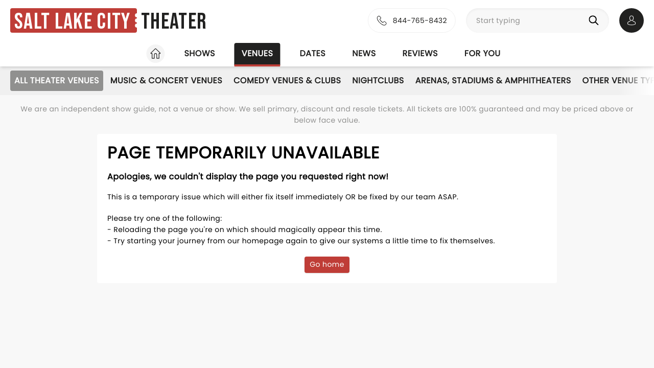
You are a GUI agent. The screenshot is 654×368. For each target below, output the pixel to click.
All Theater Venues (56, 80)
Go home (327, 264)
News (364, 53)
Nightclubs (378, 80)
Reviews (420, 53)
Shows (199, 53)
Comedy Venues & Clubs (287, 80)
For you (482, 53)
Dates (312, 53)
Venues (257, 53)
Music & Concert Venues (166, 80)
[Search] (595, 20)
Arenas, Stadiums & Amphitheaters (493, 80)
